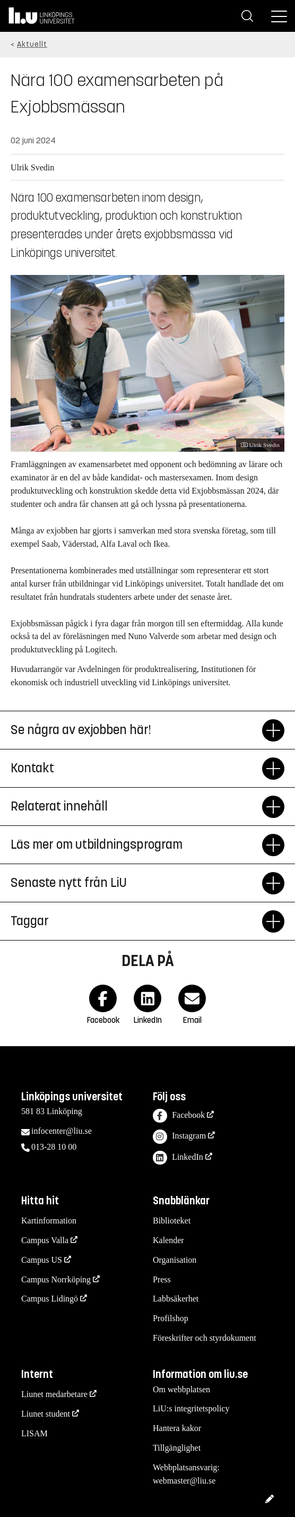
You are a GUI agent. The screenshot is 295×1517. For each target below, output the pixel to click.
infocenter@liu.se (61, 1130)
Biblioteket (171, 1220)
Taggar (136, 921)
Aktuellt (32, 44)
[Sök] (247, 16)
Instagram (179, 1137)
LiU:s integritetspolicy (191, 1408)
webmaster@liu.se (184, 1480)
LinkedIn (178, 1158)
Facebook (179, 1116)
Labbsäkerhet (175, 1298)
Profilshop (170, 1318)
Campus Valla (44, 1240)
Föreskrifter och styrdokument (204, 1337)
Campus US (41, 1259)
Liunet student (45, 1413)
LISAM (34, 1433)
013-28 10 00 (53, 1146)
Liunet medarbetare (54, 1394)
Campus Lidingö (49, 1298)
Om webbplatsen (181, 1389)
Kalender (168, 1240)
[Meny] (279, 16)
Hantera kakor (177, 1428)
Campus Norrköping (56, 1279)
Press (162, 1279)
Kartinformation (48, 1220)
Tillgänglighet (177, 1447)
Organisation (174, 1259)
